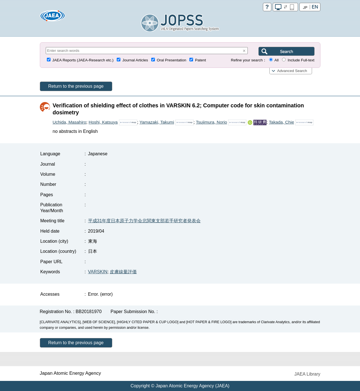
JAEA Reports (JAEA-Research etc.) (82, 60)
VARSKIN (97, 271)
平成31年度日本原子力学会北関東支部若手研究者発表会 (144, 220)
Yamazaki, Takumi (156, 122)
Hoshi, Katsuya (103, 122)
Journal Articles (135, 60)
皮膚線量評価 (123, 271)
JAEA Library (307, 374)
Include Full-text (301, 60)
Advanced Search (292, 71)
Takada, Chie (281, 122)
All (276, 60)
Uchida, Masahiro (69, 122)
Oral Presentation (171, 60)
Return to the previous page (76, 86)
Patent (200, 60)
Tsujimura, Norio (211, 122)
